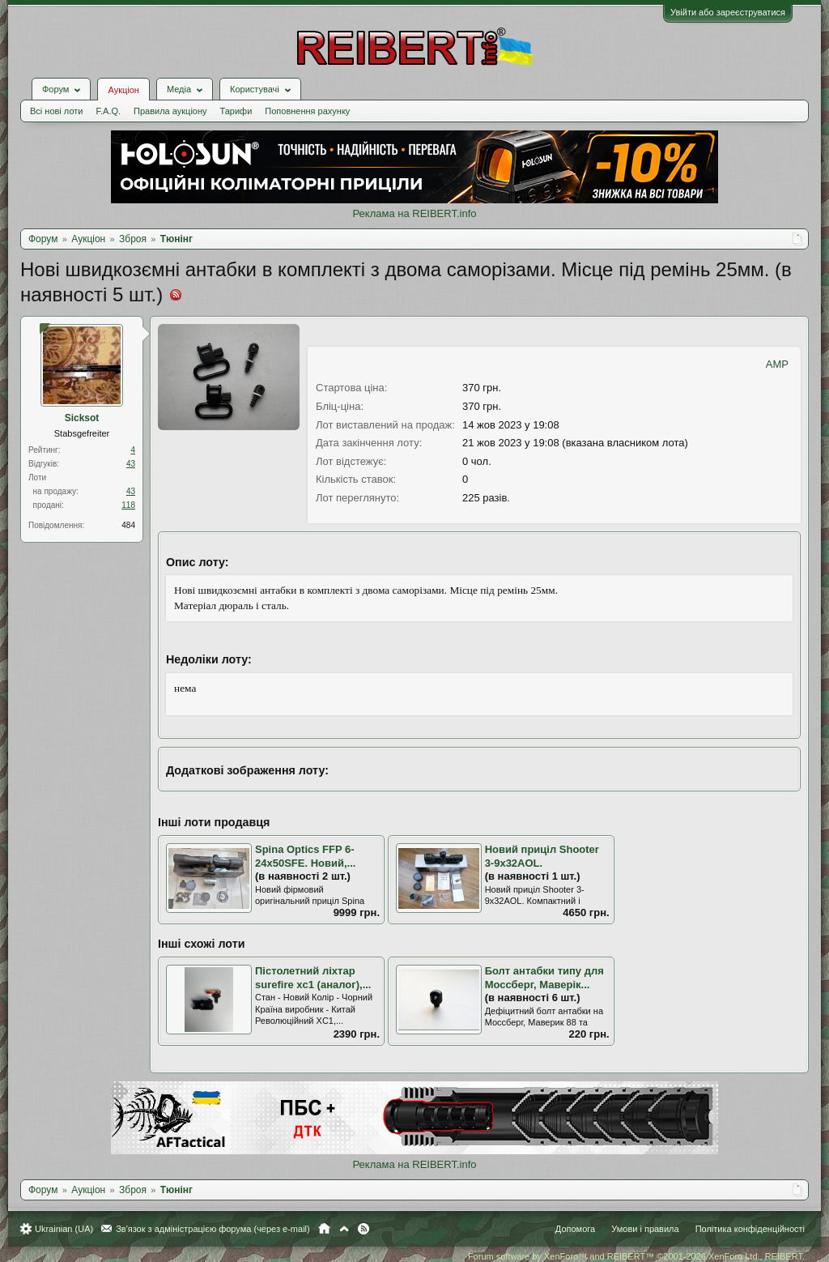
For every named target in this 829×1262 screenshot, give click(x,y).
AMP (777, 364)
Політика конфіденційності (750, 1229)
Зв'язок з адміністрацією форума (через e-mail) (213, 1229)
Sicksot (82, 418)
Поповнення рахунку (307, 111)
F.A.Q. (108, 111)
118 (128, 505)
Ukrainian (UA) (64, 1229)
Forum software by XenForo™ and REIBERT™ (636, 1256)
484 (128, 525)
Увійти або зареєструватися (727, 12)
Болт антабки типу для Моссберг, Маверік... (544, 978)
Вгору (344, 1228)
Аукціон (123, 90)
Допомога (575, 1229)
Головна (324, 1228)
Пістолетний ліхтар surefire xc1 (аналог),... (313, 978)
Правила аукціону (170, 111)
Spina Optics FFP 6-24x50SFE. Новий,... (305, 856)
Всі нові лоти (56, 111)
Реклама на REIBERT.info (414, 213)
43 (130, 463)
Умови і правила (644, 1229)
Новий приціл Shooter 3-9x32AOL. (542, 856)
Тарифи (236, 111)
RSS (363, 1228)
